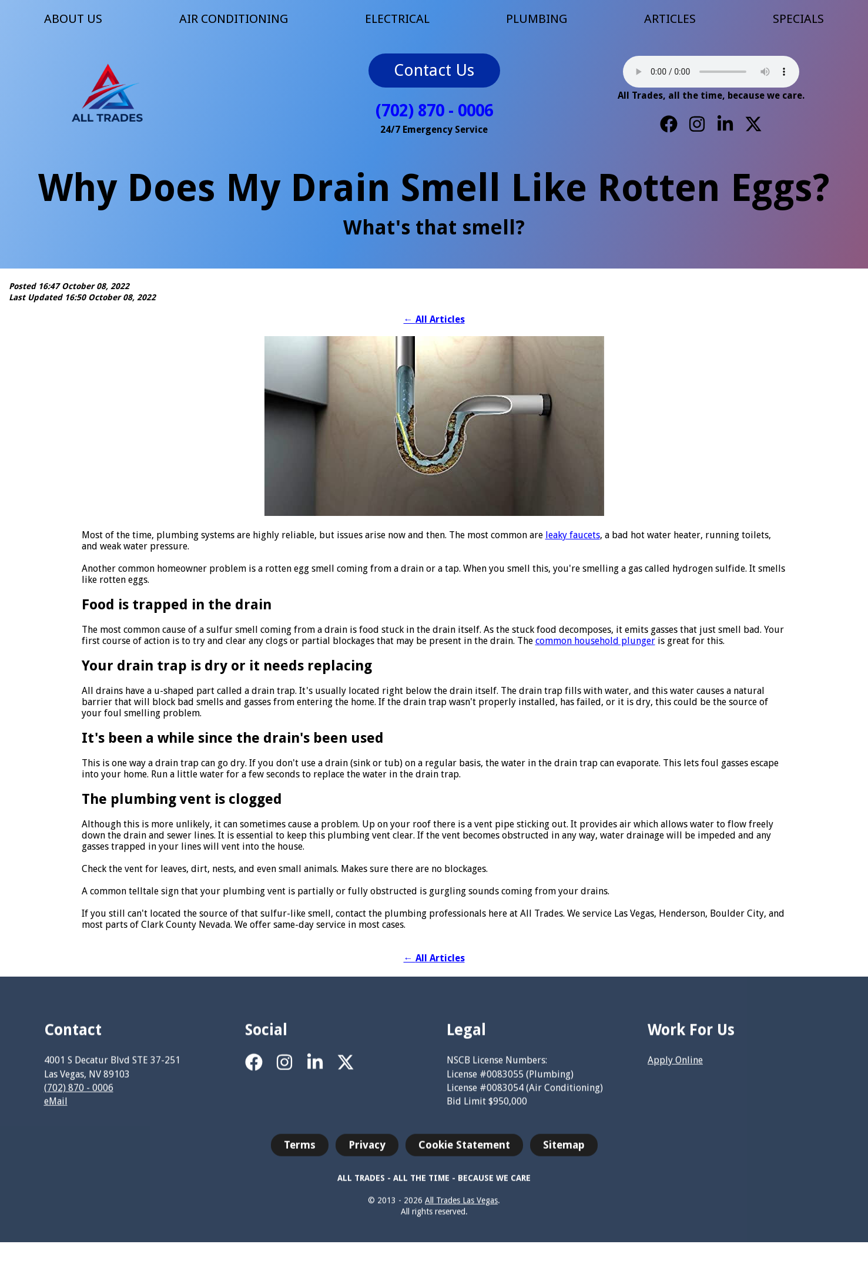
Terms (300, 1151)
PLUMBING (536, 19)
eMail (56, 1107)
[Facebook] (669, 124)
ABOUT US (73, 19)
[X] (753, 124)
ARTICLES (670, 19)
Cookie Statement (464, 1151)
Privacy (367, 1151)
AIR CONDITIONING (233, 19)
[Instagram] (697, 124)
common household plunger (595, 640)
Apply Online (675, 1066)
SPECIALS (798, 19)
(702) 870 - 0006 (434, 110)
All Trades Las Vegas (461, 1206)
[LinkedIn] (725, 124)
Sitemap (564, 1151)
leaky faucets (572, 535)
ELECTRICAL (397, 19)
